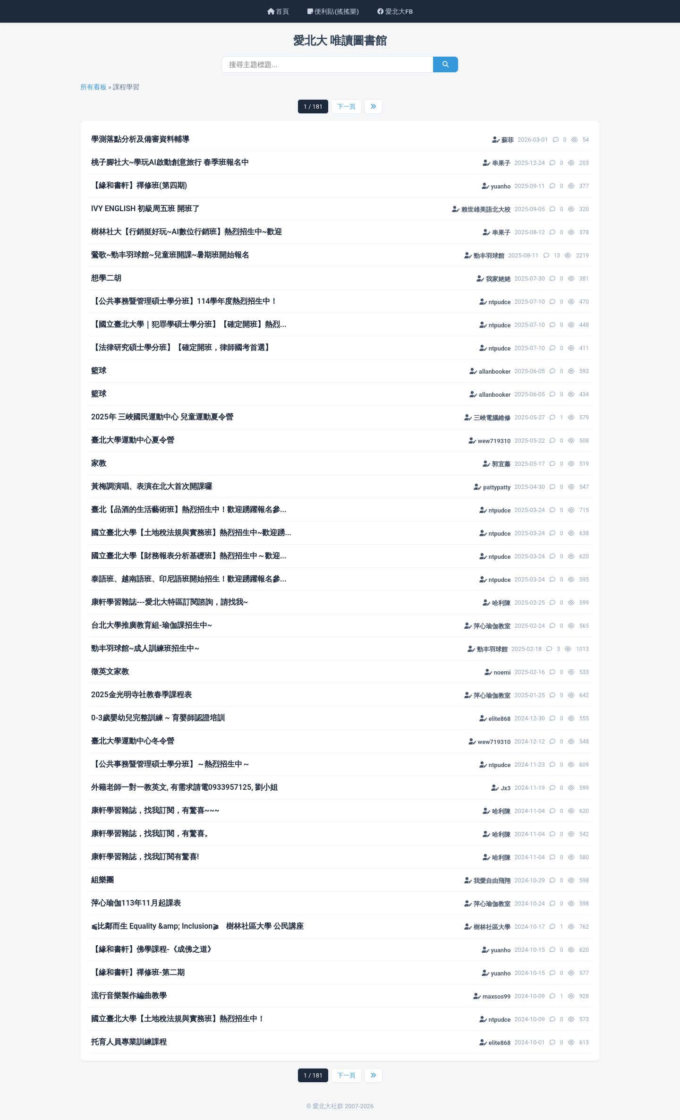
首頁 (278, 11)
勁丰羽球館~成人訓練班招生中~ (145, 648)
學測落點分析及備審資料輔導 (140, 139)
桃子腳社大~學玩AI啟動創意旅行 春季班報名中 (170, 162)
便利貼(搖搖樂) (333, 11)
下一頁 (346, 106)
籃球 (98, 370)
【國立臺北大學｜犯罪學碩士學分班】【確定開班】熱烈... (189, 324)
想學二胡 (106, 278)
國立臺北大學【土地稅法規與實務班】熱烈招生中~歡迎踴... (191, 532)
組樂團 (102, 879)
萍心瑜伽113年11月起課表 (136, 902)
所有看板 (93, 87)
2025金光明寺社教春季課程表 (141, 694)
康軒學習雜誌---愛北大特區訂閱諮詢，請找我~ (169, 602)
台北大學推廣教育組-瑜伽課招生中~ (151, 625)
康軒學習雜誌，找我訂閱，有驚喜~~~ (155, 810)
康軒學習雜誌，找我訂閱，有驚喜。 (151, 833)
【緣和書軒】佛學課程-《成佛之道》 (153, 949)
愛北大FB (395, 11)
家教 (98, 463)
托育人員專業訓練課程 (129, 1041)
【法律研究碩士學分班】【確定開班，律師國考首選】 (181, 347)
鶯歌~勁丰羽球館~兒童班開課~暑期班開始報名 (170, 254)
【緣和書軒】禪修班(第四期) (139, 185)
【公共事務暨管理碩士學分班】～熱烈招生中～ (170, 764)
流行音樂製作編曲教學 (129, 995)
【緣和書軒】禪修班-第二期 (138, 972)
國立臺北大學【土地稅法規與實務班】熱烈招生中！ (178, 1018)
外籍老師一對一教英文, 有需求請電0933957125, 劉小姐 (184, 787)
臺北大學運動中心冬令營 (132, 740)
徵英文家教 (110, 671)
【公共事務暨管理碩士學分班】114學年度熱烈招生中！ (184, 301)
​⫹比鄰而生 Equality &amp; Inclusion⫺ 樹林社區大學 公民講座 (197, 926)
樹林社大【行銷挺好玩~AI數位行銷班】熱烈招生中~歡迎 (186, 231)
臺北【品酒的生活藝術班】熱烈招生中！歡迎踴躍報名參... (189, 509)
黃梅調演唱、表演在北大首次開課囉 (151, 486)
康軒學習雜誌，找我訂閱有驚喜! (145, 856)
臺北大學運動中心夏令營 (132, 440)
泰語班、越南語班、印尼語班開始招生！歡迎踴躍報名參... (189, 578)
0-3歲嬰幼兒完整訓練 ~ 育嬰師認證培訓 (158, 717)
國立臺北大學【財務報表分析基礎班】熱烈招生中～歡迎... (189, 555)
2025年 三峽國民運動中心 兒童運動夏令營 (162, 416)
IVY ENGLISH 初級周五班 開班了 (145, 208)
